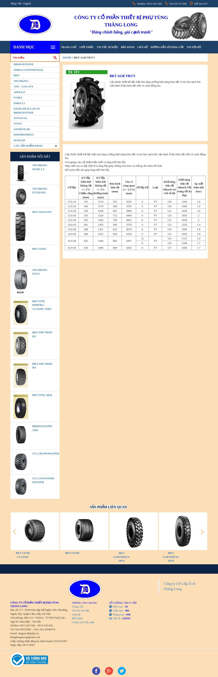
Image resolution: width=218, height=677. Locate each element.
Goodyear (22, 129)
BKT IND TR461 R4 (42, 365)
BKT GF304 (72, 552)
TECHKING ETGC (39, 271)
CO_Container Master (43, 480)
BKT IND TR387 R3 (42, 334)
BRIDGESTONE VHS (42, 428)
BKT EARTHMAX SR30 (171, 556)
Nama (18, 97)
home (67, 57)
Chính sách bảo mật (83, 622)
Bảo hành (127, 47)
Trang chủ (68, 47)
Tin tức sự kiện (107, 47)
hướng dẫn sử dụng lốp (167, 47)
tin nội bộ (194, 47)
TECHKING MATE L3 (39, 167)
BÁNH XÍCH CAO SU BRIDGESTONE (27, 110)
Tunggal (21, 118)
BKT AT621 (39, 248)
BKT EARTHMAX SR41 (122, 556)
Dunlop (19, 140)
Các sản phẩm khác (28, 145)
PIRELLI (19, 103)
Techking (21, 81)
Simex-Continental (29, 69)
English (27, 3)
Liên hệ (142, 47)
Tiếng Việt (16, 3)
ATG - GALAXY (23, 86)
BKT (16, 75)
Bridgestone (24, 64)
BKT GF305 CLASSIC (23, 554)
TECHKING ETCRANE (39, 190)
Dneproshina (24, 134)
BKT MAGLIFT (42, 211)
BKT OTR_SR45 (42, 395)
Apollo (19, 92)
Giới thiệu (86, 47)
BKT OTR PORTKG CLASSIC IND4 (41, 305)
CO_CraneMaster (43, 453)
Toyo (18, 123)
